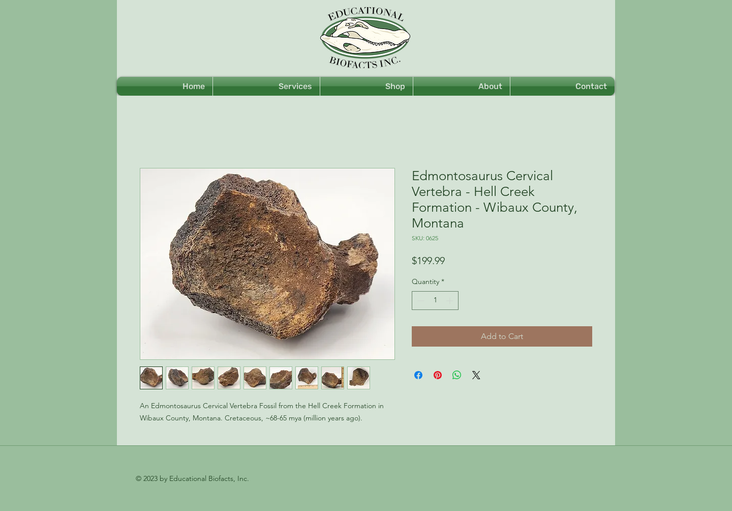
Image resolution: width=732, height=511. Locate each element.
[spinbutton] (435, 300)
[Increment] (450, 300)
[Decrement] (419, 300)
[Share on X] (476, 375)
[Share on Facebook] (418, 375)
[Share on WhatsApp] (457, 375)
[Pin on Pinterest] (438, 375)
